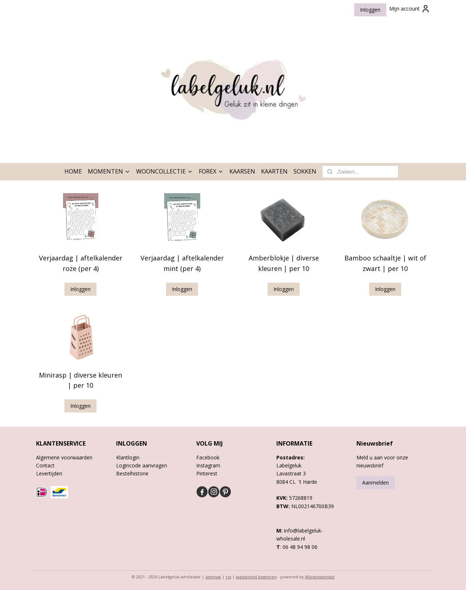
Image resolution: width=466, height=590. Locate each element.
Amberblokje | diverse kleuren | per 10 (284, 263)
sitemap (213, 576)
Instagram (208, 465)
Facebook (208, 457)
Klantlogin (127, 457)
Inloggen (370, 9)
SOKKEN (304, 171)
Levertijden (49, 473)
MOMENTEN (109, 171)
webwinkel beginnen (256, 576)
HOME (73, 171)
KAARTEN (274, 171)
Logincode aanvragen (141, 465)
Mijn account (409, 8)
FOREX (211, 171)
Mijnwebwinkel (320, 576)
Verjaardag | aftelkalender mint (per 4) (182, 263)
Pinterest (206, 473)
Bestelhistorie (132, 473)
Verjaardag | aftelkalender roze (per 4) (80, 263)
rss (228, 576)
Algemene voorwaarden (64, 457)
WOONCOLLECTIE (164, 171)
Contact (45, 465)
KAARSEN (242, 171)
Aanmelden (375, 482)
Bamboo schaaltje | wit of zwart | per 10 (385, 263)
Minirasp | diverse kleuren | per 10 (80, 380)
